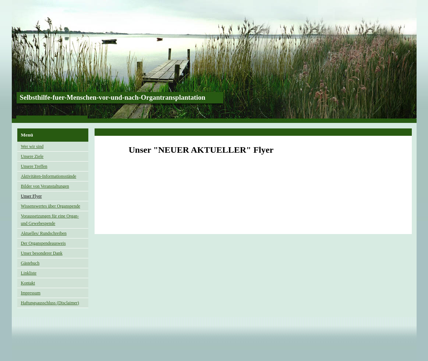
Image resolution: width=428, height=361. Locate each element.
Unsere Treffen (34, 166)
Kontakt (28, 283)
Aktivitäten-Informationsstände (49, 176)
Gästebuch (30, 263)
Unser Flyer (31, 196)
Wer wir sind (32, 146)
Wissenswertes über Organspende (50, 206)
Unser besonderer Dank (42, 253)
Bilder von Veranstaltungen (45, 186)
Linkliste (29, 273)
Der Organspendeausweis (43, 243)
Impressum (30, 292)
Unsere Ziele (32, 156)
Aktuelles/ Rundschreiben (44, 233)
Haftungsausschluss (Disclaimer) (50, 302)
